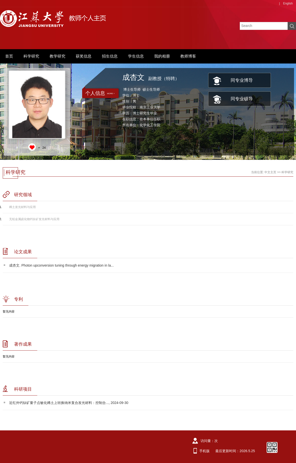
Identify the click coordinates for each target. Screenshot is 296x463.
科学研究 (31, 56)
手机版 (204, 451)
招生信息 (110, 56)
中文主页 (270, 172)
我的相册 (162, 56)
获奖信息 (84, 56)
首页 (9, 56)
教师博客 (188, 56)
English (288, 3)
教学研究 (57, 56)
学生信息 (136, 56)
